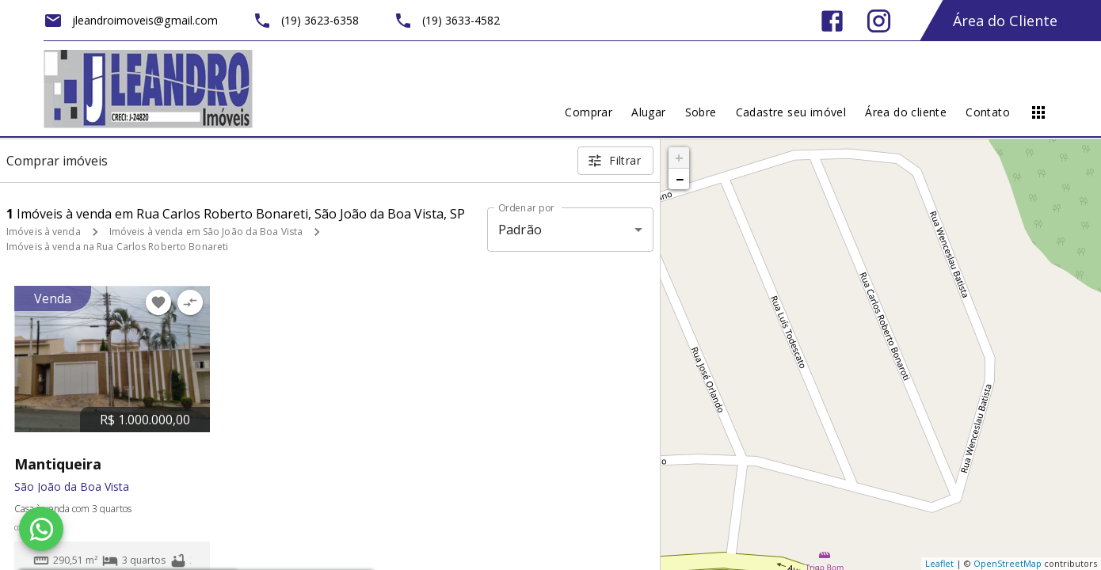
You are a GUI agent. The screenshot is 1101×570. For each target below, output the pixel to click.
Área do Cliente (1005, 20)
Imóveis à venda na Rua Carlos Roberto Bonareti (117, 246)
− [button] (680, 178)
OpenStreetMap (1007, 563)
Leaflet (939, 563)
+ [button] (679, 157)
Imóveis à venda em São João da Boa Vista (206, 231)
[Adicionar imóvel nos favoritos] (158, 302)
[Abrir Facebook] (832, 21)
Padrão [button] (520, 229)
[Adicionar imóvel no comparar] (190, 302)
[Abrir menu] (1038, 112)
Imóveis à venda (43, 231)
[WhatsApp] (41, 529)
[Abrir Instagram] (879, 21)
